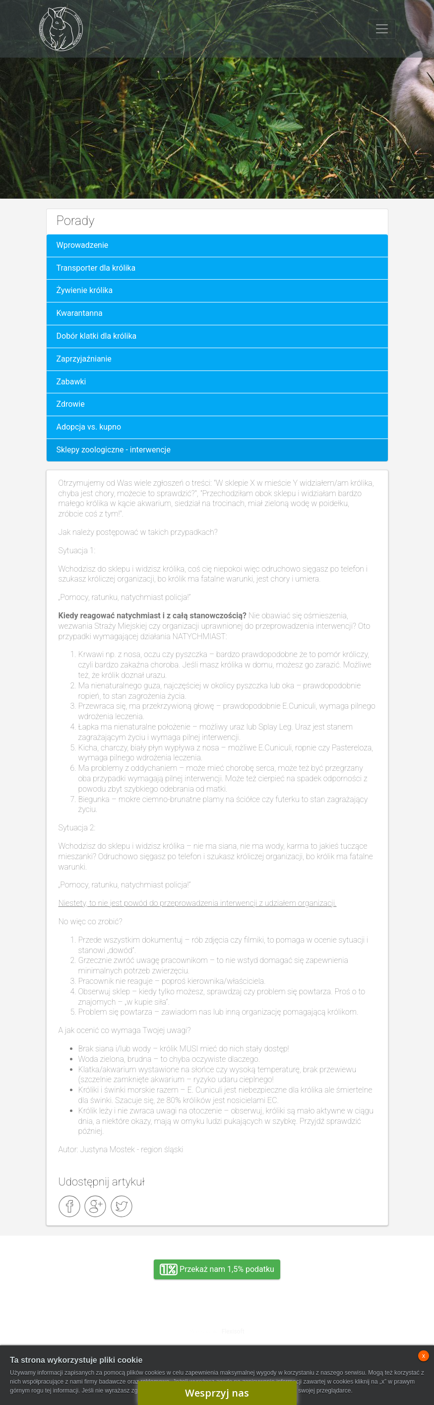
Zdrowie (71, 404)
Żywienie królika (85, 290)
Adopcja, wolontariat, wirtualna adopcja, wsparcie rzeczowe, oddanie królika (98, 1329)
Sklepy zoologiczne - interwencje (114, 449)
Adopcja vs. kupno (89, 427)
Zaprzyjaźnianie (84, 359)
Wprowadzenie (83, 245)
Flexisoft (233, 1331)
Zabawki (71, 381)
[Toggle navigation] (382, 29)
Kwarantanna (80, 313)
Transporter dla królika (96, 268)
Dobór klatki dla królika (97, 336)
